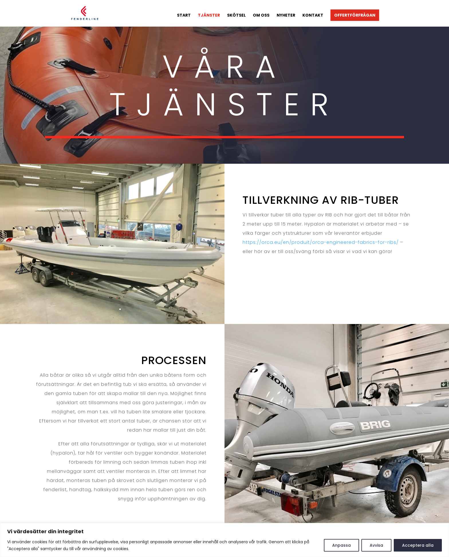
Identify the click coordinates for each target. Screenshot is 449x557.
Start (184, 15)
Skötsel (236, 15)
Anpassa (341, 545)
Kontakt (312, 15)
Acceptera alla (418, 545)
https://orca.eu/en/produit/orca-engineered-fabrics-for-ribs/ (321, 242)
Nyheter (286, 15)
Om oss (261, 15)
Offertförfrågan (354, 15)
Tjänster (209, 15)
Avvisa (376, 545)
